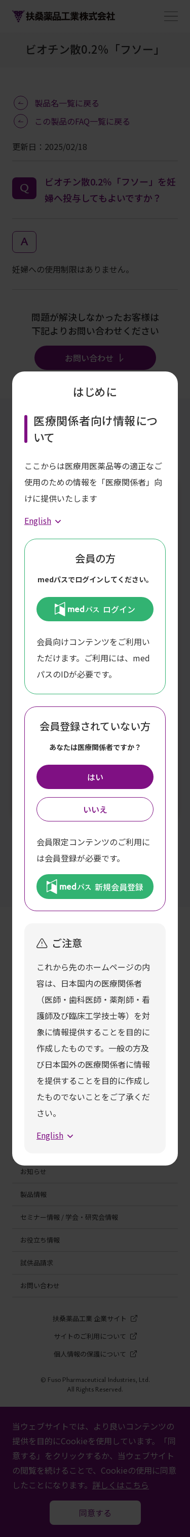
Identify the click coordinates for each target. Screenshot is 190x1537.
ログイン (95, 609)
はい (95, 777)
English (37, 520)
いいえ (95, 809)
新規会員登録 (95, 886)
